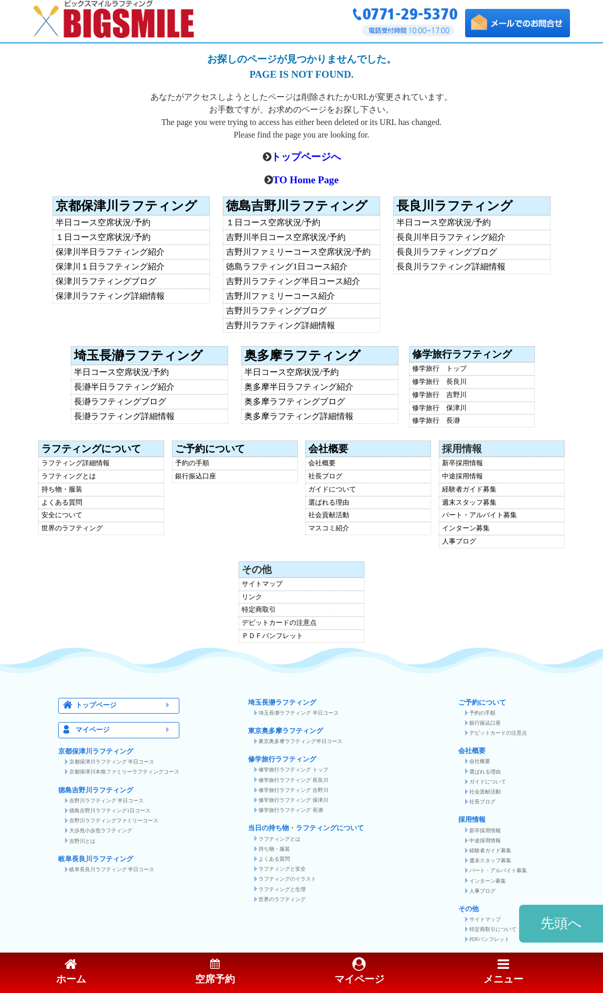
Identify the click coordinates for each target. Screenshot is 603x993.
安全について (61, 515)
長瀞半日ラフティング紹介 (124, 387)
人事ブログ (459, 541)
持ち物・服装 (61, 489)
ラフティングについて (91, 449)
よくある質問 (61, 502)
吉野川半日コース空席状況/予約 (286, 237)
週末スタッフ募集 (469, 502)
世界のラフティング (72, 528)
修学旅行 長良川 (439, 382)
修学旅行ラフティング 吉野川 (293, 790)
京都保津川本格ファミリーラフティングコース (124, 772)
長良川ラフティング (454, 206)
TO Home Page (305, 179)
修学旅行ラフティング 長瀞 (290, 810)
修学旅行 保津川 (439, 408)
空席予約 (215, 972)
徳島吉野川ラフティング (297, 206)
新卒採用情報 (462, 463)
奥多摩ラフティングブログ (294, 402)
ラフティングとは (68, 476)
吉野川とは (82, 841)
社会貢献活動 (328, 515)
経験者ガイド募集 (469, 489)
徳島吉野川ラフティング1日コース (109, 810)
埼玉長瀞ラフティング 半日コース (298, 713)
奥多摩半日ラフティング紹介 (298, 387)
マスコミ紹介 (328, 528)
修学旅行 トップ (439, 368)
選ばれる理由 (328, 502)
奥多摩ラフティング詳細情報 (298, 416)
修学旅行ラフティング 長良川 (293, 780)
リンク (252, 597)
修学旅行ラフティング (462, 354)
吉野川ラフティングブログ (276, 311)
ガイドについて (332, 489)
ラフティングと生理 (282, 889)
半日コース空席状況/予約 (103, 222)
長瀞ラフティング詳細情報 (124, 416)
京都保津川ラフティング (126, 206)
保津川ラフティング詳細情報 (110, 296)
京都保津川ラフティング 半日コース (111, 762)
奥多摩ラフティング (302, 355)
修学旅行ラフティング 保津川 (293, 800)
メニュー (503, 972)
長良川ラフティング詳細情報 (450, 267)
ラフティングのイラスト (287, 879)
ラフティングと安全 (282, 869)
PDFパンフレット (489, 939)
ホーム (71, 972)
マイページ (125, 730)
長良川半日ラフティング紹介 (450, 237)
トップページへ (306, 156)
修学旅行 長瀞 (436, 420)
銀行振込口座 (195, 476)
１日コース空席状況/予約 (103, 237)
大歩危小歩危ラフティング (100, 830)
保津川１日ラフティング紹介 (110, 267)
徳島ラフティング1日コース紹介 (287, 267)
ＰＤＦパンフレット (272, 636)
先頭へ (561, 923)
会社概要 (328, 449)
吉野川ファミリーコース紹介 (280, 296)
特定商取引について (492, 929)
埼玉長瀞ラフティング (138, 355)
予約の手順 (192, 463)
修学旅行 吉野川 (439, 395)
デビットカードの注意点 (279, 623)
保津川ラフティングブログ (106, 281)
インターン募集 (466, 528)
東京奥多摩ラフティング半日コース (300, 741)
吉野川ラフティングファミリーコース (113, 820)
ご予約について (210, 449)
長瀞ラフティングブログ (120, 402)
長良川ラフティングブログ (446, 252)
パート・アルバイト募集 (479, 515)
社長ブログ (325, 476)
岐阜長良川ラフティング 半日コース (111, 869)
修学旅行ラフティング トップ (293, 769)
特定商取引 (259, 610)
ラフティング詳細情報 (75, 463)
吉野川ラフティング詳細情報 (280, 325)
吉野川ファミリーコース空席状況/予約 (298, 252)
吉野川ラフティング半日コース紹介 (293, 281)
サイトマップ (262, 584)
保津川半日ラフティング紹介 (110, 252)
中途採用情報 (462, 476)
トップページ (125, 705)
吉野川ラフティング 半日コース (106, 800)
